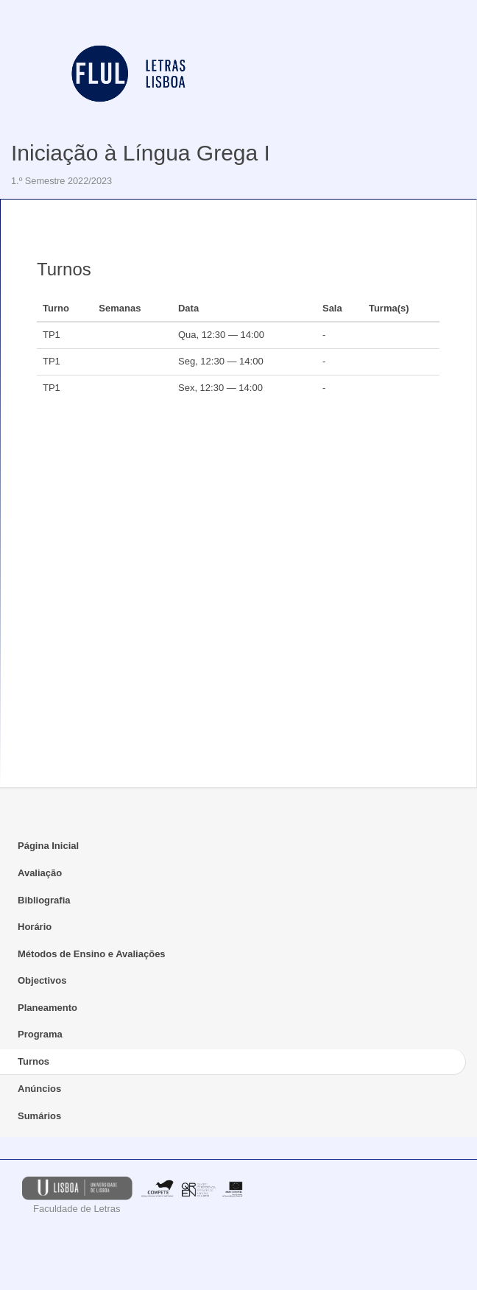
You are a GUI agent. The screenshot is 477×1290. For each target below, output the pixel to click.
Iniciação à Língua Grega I (140, 153)
